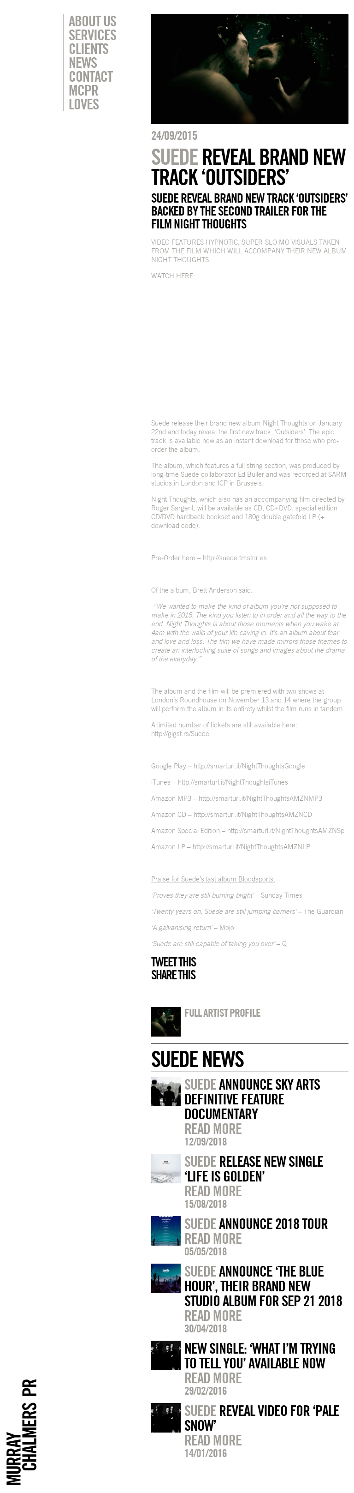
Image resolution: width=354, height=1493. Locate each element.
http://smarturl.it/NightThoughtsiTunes (233, 782)
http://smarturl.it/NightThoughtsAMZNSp (285, 830)
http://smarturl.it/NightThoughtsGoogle (249, 765)
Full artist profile (222, 1012)
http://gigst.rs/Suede (180, 733)
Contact (90, 76)
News (83, 62)
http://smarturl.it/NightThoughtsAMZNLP (251, 846)
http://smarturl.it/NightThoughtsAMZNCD (253, 814)
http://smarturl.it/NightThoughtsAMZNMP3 (260, 798)
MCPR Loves (84, 97)
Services (92, 34)
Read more (213, 1128)
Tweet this (173, 962)
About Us (92, 21)
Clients (88, 48)
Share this (173, 975)
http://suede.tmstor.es (235, 557)
